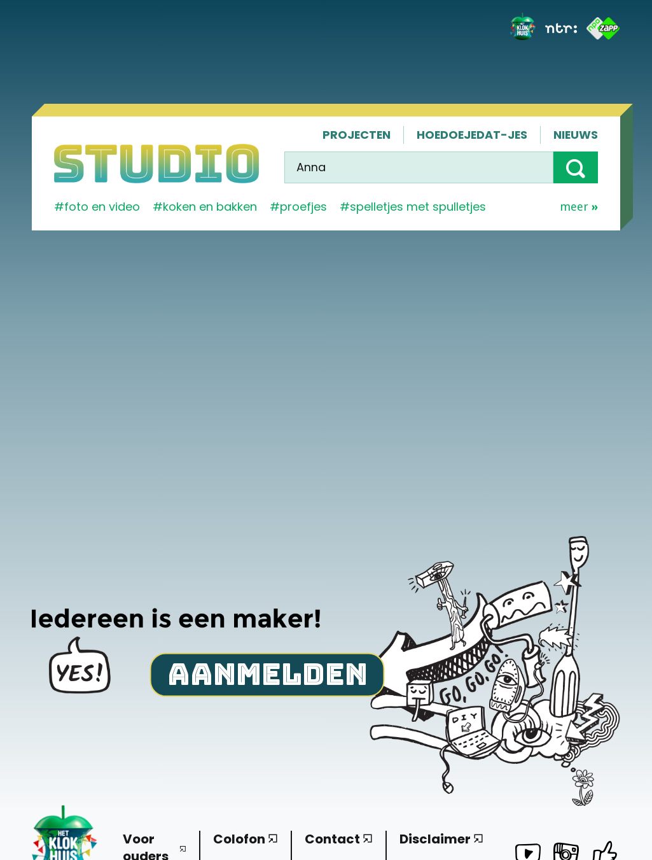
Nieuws (575, 135)
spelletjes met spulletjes (418, 207)
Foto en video (102, 207)
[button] (575, 167)
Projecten (357, 135)
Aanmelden (267, 673)
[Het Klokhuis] (523, 28)
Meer (579, 207)
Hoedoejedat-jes (472, 135)
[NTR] (561, 28)
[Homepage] (156, 163)
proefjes (303, 207)
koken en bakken (210, 207)
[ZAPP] (603, 28)
